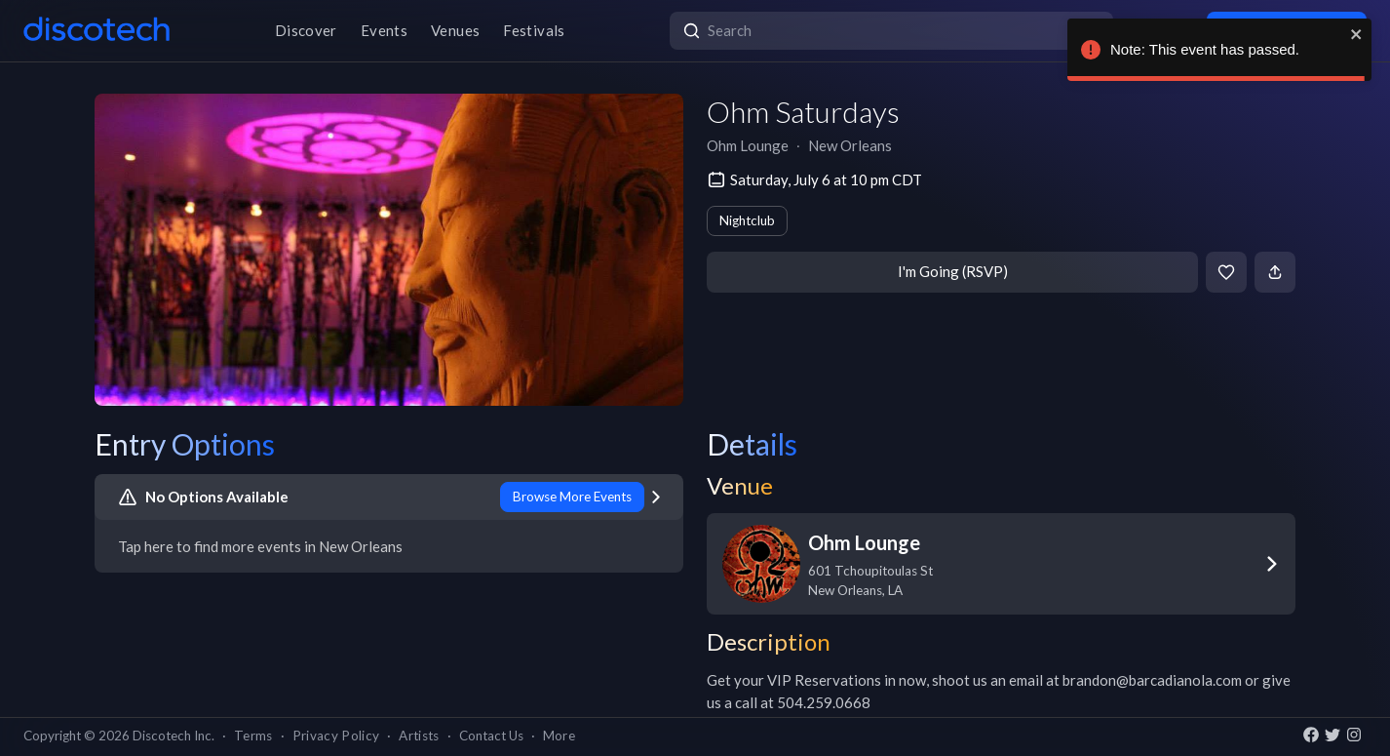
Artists (419, 735)
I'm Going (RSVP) (953, 271)
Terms (253, 735)
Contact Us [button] (491, 735)
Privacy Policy (336, 735)
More (559, 735)
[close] (1357, 34)
